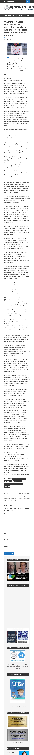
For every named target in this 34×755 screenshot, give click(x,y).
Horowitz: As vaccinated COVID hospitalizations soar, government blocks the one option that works (10, 496)
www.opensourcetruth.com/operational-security (18, 667)
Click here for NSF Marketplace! (18, 707)
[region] (17, 690)
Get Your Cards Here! (18, 729)
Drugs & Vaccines (16, 478)
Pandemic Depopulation (10, 484)
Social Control (20, 484)
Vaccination (7, 486)
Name (6, 533)
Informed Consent (17, 481)
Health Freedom (8, 481)
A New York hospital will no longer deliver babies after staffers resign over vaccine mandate (24, 495)
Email (6, 540)
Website (6, 546)
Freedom (24, 478)
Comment (7, 514)
